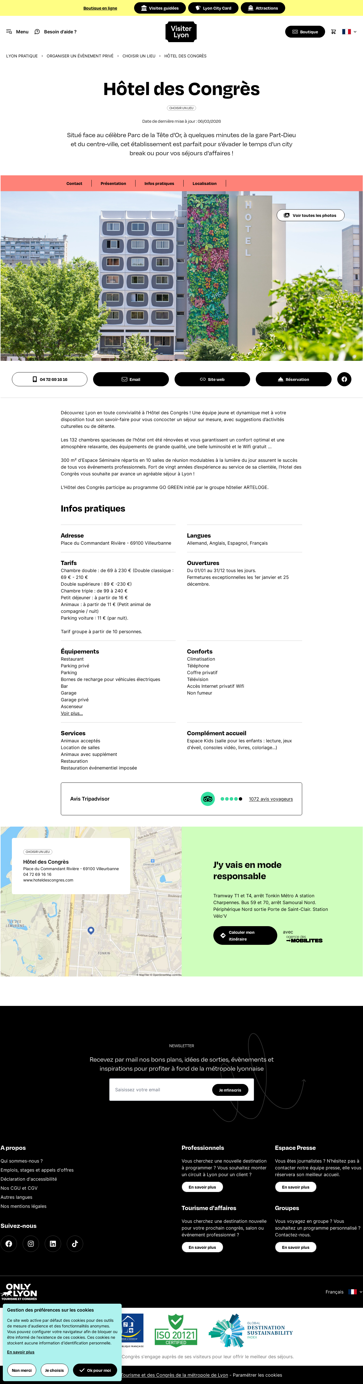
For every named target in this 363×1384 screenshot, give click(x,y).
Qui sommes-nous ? (22, 1161)
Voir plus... (72, 713)
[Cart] (333, 32)
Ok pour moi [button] (95, 1370)
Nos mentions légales (23, 1206)
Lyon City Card (213, 8)
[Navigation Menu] (17, 31)
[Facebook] (9, 1244)
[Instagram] (31, 1244)
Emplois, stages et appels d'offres (37, 1170)
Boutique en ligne (100, 8)
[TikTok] (75, 1244)
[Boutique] (304, 32)
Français (344, 1292)
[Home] (181, 31)
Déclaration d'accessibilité (29, 1179)
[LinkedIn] (53, 1244)
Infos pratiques (159, 183)
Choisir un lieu (139, 55)
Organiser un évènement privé (80, 55)
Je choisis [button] (54, 1370)
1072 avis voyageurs (271, 799)
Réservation (293, 379)
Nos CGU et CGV (19, 1188)
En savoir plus (202, 1187)
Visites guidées (160, 8)
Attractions (263, 8)
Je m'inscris (230, 1090)
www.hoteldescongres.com (48, 880)
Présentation (113, 183)
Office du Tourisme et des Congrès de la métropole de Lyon (163, 1375)
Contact (74, 183)
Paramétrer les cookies (257, 1375)
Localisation (205, 183)
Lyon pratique (22, 55)
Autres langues (16, 1197)
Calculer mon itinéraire (237, 935)
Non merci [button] (22, 1370)
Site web (212, 379)
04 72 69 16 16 (49, 379)
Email (131, 379)
